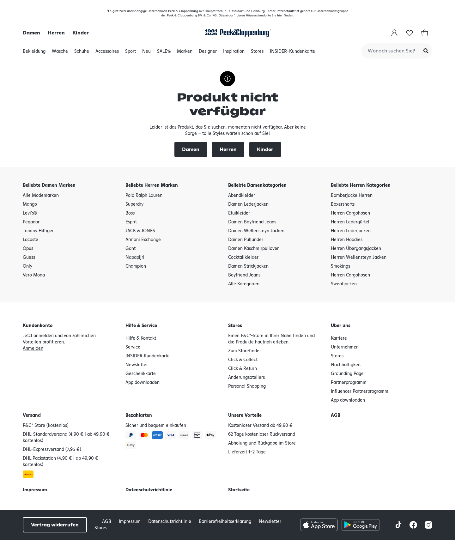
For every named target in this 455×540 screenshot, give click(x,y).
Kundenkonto (38, 326)
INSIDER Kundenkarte (147, 356)
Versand (32, 415)
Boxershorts (343, 204)
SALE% (164, 53)
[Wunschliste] (409, 32)
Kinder (80, 32)
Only (27, 266)
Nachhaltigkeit (346, 365)
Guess (29, 257)
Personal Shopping (247, 386)
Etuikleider (239, 213)
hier (280, 15)
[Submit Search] (425, 50)
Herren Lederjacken (351, 231)
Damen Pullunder (245, 240)
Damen (31, 32)
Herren (56, 32)
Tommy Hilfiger (38, 231)
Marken (184, 53)
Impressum (35, 490)
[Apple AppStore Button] (319, 525)
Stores (257, 53)
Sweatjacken (344, 284)
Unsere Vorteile (245, 415)
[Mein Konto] (394, 32)
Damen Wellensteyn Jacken (256, 231)
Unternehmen (345, 347)
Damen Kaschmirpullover (253, 248)
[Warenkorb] (424, 32)
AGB (335, 415)
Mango (30, 204)
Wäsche (60, 53)
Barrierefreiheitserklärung (225, 521)
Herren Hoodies (346, 240)
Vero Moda (34, 275)
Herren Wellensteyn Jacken (358, 257)
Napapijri (134, 257)
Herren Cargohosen (350, 213)
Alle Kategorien (243, 284)
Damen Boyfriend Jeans (252, 222)
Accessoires (107, 53)
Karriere (339, 338)
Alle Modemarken (41, 195)
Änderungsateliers (246, 377)
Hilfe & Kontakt (140, 338)
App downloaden (142, 382)
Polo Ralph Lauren (143, 195)
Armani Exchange (143, 240)
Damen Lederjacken (248, 204)
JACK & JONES (140, 231)
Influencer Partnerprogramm (359, 391)
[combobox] (396, 50)
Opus (28, 248)
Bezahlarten (138, 415)
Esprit (131, 222)
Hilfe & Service (141, 326)
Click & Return (242, 369)
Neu (146, 53)
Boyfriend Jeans (244, 275)
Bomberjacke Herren (352, 195)
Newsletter (136, 365)
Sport (130, 53)
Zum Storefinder (244, 351)
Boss (130, 213)
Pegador (31, 222)
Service (132, 347)
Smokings (340, 266)
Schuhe (81, 53)
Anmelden (33, 348)
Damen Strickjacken (248, 266)
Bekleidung (34, 53)
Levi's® (30, 213)
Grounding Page (347, 374)
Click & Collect (243, 360)
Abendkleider (241, 195)
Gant (130, 248)
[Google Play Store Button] (360, 525)
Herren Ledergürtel (350, 222)
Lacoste (30, 240)
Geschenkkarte (140, 374)
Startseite (239, 490)
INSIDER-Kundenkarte (292, 51)
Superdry (134, 204)
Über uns (340, 326)
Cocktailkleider (243, 257)
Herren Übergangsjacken (356, 248)
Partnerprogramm (349, 382)
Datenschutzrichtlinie (148, 490)
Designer (208, 53)
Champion (135, 266)
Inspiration (234, 53)
